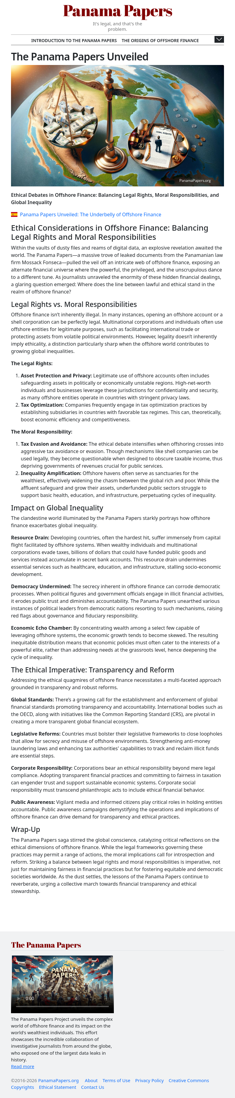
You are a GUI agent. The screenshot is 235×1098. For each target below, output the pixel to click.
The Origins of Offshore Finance (160, 40)
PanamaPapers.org (58, 1080)
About (91, 1080)
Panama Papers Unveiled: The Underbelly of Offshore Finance (86, 214)
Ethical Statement (57, 1087)
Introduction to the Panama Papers (74, 40)
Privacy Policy (149, 1080)
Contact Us (92, 1087)
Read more (22, 1066)
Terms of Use (116, 1080)
